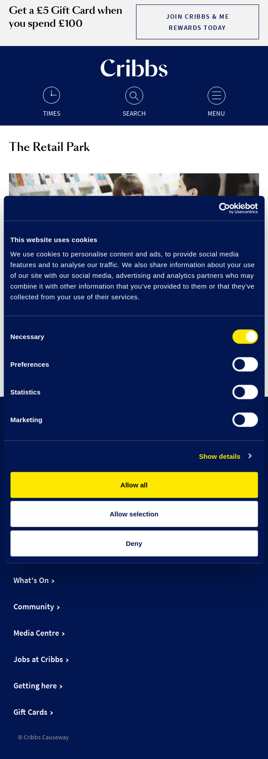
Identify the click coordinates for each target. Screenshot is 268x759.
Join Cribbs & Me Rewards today (197, 22)
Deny (134, 543)
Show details (220, 456)
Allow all (134, 484)
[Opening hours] (51, 101)
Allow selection (134, 514)
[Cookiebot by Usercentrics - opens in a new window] (218, 208)
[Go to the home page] (134, 74)
